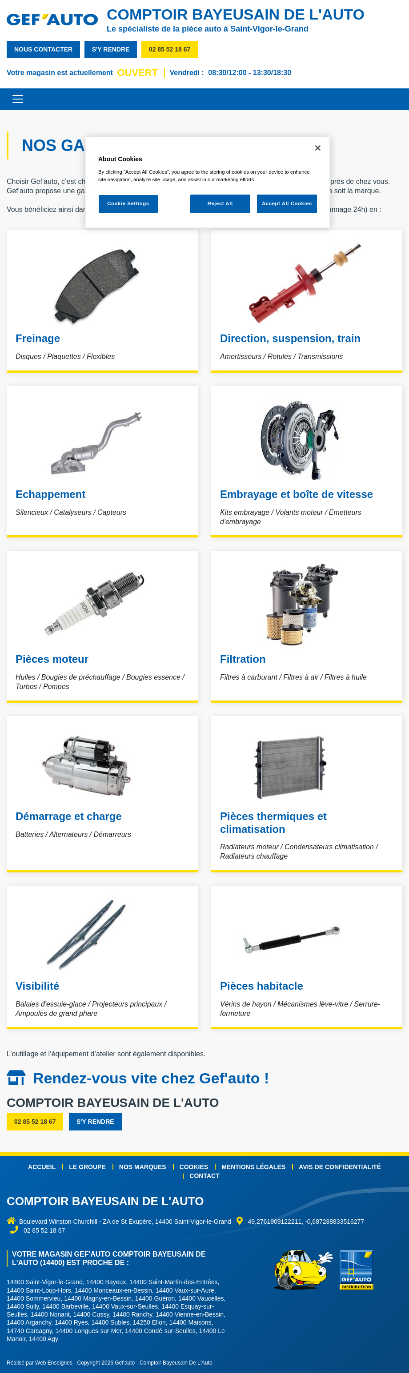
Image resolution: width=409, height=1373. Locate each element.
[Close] (318, 148)
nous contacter (43, 49)
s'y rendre (111, 49)
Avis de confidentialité (340, 1166)
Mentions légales (253, 1166)
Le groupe (87, 1166)
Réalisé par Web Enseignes (39, 1363)
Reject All (220, 203)
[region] (207, 182)
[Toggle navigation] (13, 99)
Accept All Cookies (287, 203)
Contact (204, 1175)
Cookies (194, 1166)
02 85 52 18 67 (169, 49)
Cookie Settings (128, 203)
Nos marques (142, 1166)
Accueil (42, 1166)
